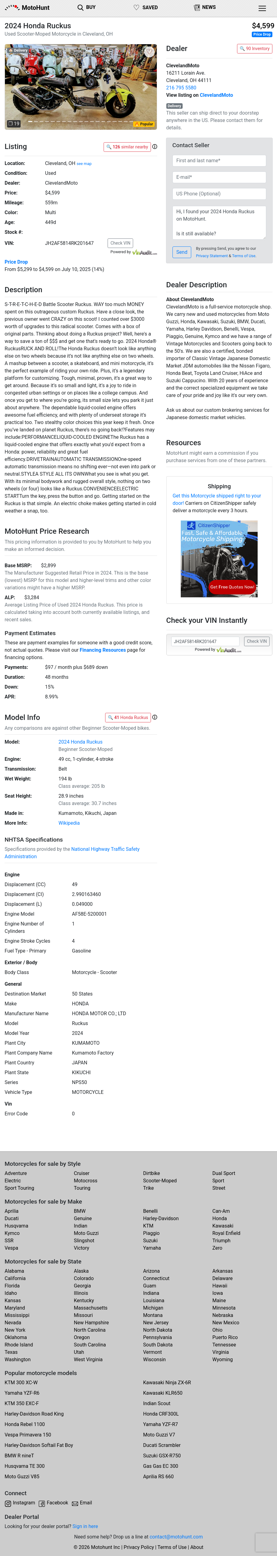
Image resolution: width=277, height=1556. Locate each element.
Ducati (12, 1218)
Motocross (85, 1181)
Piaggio (151, 1233)
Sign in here (85, 1526)
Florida (12, 1286)
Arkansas (222, 1271)
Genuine (83, 1218)
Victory (81, 1248)
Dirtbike (151, 1173)
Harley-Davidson (161, 1218)
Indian (80, 1226)
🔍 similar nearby (127, 146)
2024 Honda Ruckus (80, 742)
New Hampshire (91, 1323)
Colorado (84, 1278)
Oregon (82, 1337)
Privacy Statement (212, 255)
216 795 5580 (181, 88)
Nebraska (222, 1315)
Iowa (217, 1293)
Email (86, 1503)
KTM (148, 1226)
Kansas (13, 1300)
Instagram (24, 1503)
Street (218, 1188)
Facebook (57, 1503)
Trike (148, 1188)
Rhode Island (19, 1345)
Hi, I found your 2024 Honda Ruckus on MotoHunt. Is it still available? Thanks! (219, 223)
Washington (17, 1359)
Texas (11, 1352)
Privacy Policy (139, 1547)
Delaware (222, 1278)
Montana (153, 1315)
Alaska (81, 1271)
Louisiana (153, 1300)
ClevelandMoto (216, 95)
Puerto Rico (225, 1337)
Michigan (153, 1308)
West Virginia (88, 1359)
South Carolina (90, 1345)
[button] (16, 87)
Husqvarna (16, 1226)
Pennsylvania (157, 1337)
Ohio (217, 1330)
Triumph (221, 1241)
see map (84, 163)
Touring (82, 1188)
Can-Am (221, 1211)
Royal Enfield (226, 1233)
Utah (79, 1352)
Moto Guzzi (86, 1233)
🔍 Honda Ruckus (128, 717)
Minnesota (223, 1308)
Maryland (15, 1308)
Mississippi (17, 1315)
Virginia (220, 1352)
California (15, 1278)
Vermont (152, 1352)
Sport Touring (19, 1188)
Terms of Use (243, 255)
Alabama (14, 1271)
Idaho (11, 1293)
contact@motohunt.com (176, 1537)
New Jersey (156, 1323)
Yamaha (152, 1248)
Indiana (151, 1293)
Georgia (82, 1286)
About (197, 1547)
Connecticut (156, 1278)
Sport (218, 1181)
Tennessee (224, 1345)
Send (182, 252)
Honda (219, 1218)
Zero (217, 1248)
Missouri (83, 1315)
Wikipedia (69, 823)
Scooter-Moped (160, 1181)
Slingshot (84, 1241)
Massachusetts (90, 1308)
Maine (219, 1300)
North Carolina (89, 1330)
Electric (13, 1181)
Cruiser (81, 1173)
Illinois (81, 1293)
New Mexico (225, 1323)
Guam (149, 1286)
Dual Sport (223, 1173)
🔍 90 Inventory (255, 48)
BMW (79, 1211)
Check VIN (120, 243)
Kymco (12, 1233)
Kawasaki (222, 1226)
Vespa (11, 1248)
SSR (9, 1241)
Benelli (150, 1211)
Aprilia (11, 1211)
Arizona (151, 1271)
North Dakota (157, 1330)
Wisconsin (154, 1359)
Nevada (13, 1323)
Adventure (16, 1173)
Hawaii (220, 1286)
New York (15, 1330)
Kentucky (84, 1300)
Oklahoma (16, 1337)
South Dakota (158, 1345)
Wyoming (222, 1359)
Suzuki (150, 1241)
